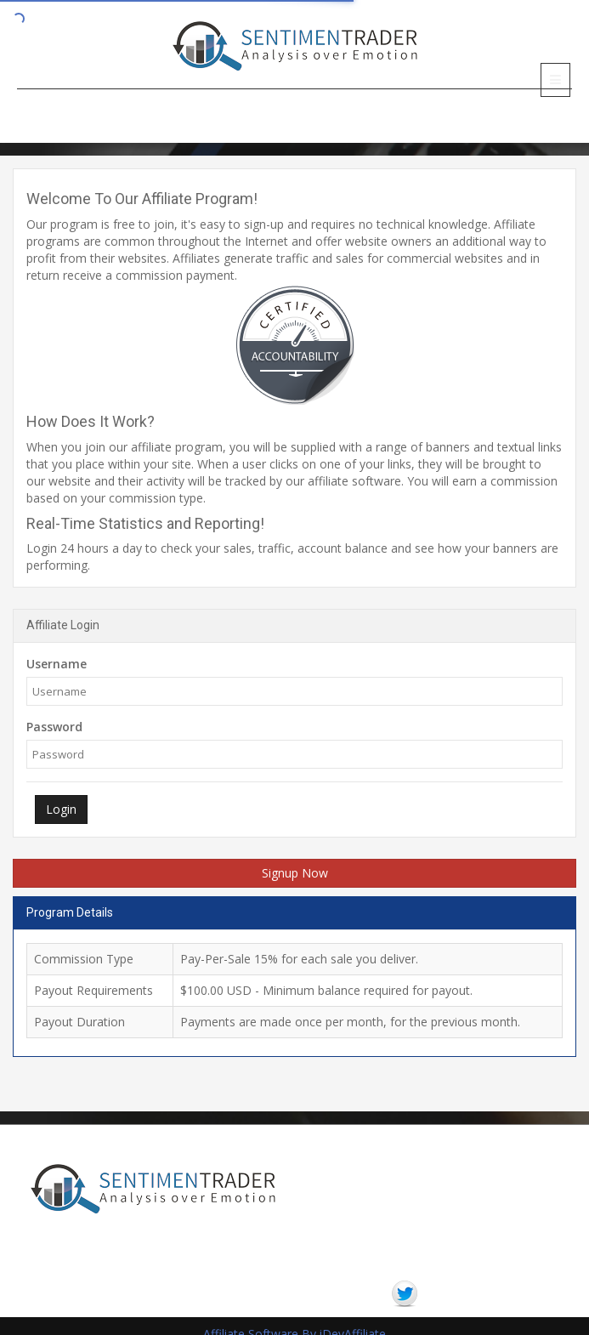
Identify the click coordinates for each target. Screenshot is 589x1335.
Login (61, 809)
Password (54, 727)
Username (56, 664)
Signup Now (295, 873)
